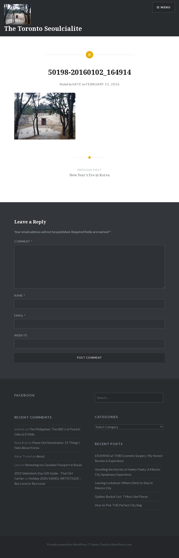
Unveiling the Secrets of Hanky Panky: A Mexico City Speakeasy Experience (127, 472)
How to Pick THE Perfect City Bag (118, 505)
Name (19, 295)
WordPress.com (121, 544)
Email (19, 315)
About (40, 456)
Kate (76, 84)
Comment (23, 241)
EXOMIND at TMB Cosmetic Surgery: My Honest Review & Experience (129, 458)
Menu (165, 7)
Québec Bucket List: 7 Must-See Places (121, 496)
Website (20, 335)
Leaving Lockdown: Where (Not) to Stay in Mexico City (124, 485)
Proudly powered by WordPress (67, 544)
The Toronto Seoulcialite (43, 28)
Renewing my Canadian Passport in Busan (53, 465)
